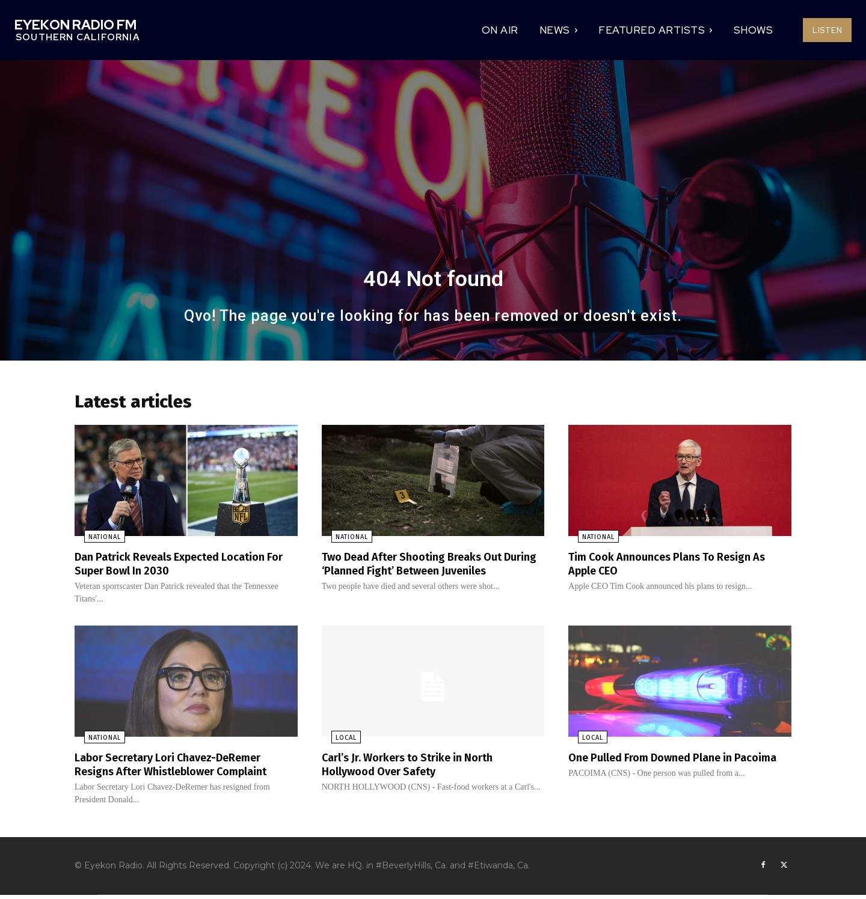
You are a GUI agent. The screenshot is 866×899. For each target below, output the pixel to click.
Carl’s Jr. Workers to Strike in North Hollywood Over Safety (418, 767)
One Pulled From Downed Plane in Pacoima (660, 767)
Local (336, 741)
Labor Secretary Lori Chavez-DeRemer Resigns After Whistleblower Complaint (183, 767)
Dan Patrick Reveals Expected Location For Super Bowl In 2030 (182, 567)
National (95, 541)
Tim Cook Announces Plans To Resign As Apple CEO (677, 567)
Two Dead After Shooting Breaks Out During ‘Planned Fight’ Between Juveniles (422, 573)
